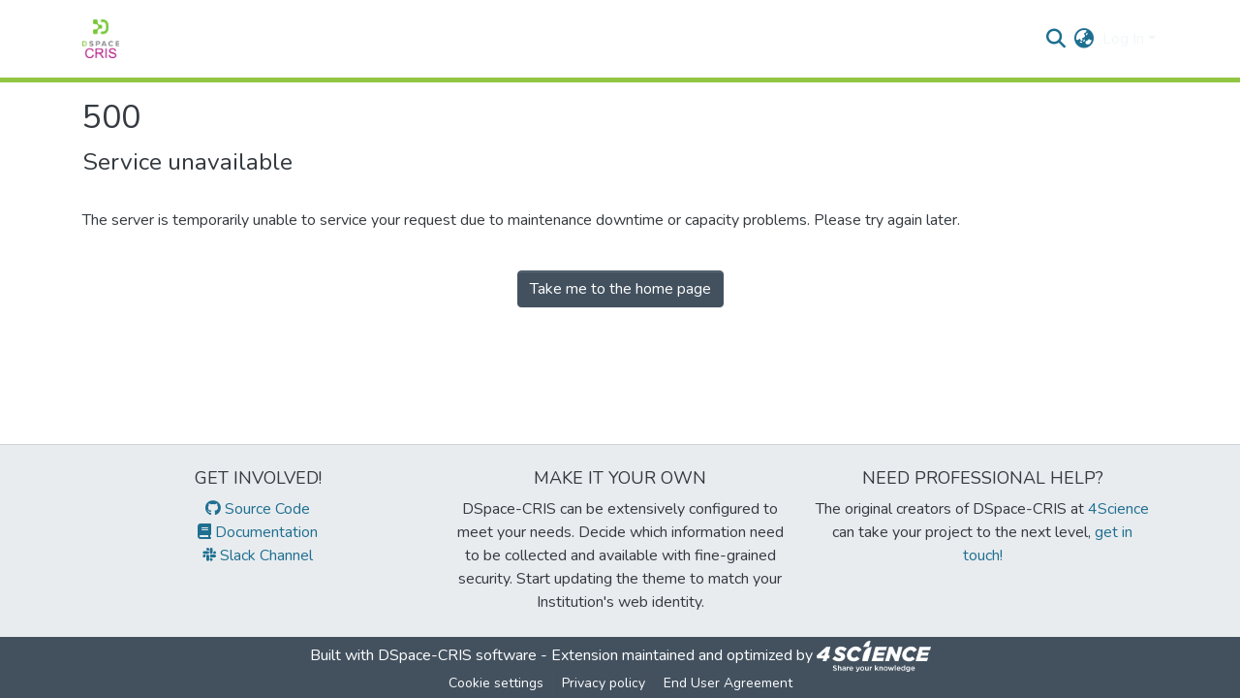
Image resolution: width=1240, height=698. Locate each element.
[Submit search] (1056, 38)
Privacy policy (603, 683)
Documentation (258, 532)
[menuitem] (1084, 38)
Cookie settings (496, 683)
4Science (1118, 509)
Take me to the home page (620, 289)
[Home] (100, 38)
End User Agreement (728, 683)
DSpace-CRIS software (457, 655)
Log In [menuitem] (1123, 38)
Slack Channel (257, 555)
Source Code (257, 509)
